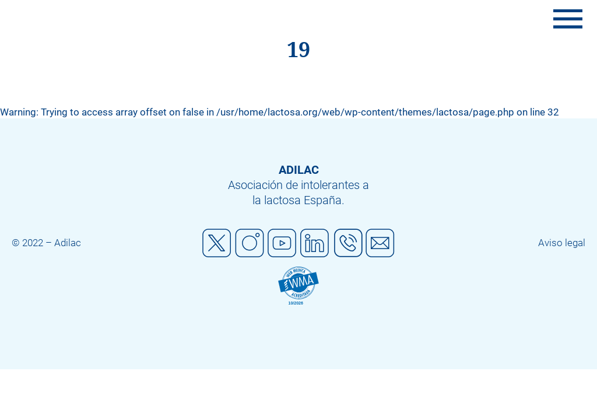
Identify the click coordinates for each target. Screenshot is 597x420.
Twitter (217, 243)
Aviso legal (561, 243)
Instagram (249, 243)
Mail (380, 243)
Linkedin (315, 243)
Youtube (282, 243)
